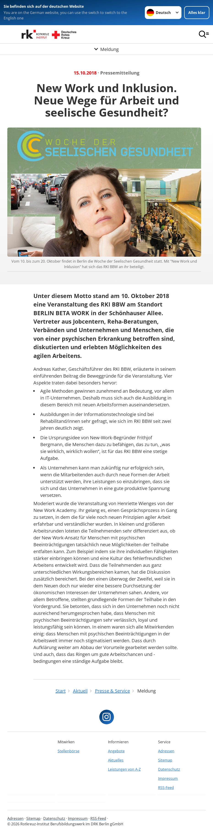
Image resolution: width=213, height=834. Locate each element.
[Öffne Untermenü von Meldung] (106, 49)
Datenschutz (169, 769)
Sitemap (165, 760)
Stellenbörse (68, 751)
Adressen (166, 751)
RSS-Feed (166, 787)
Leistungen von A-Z (124, 769)
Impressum (168, 778)
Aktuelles (116, 760)
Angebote (116, 751)
